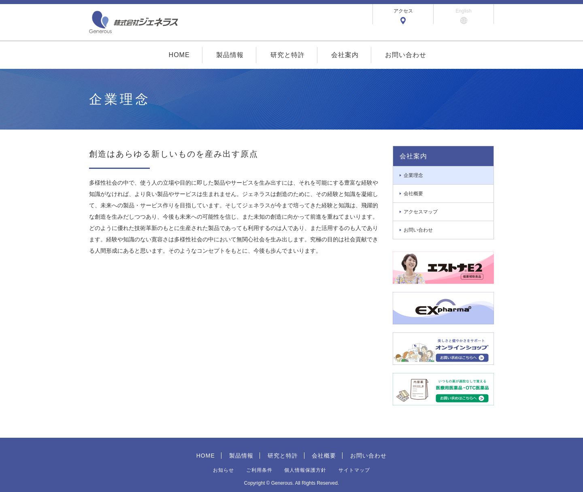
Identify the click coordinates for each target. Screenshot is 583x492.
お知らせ (223, 470)
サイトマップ (354, 470)
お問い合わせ (405, 54)
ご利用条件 (259, 470)
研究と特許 (287, 54)
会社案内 (345, 54)
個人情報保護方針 (305, 470)
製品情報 (230, 54)
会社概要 (324, 455)
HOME (179, 54)
